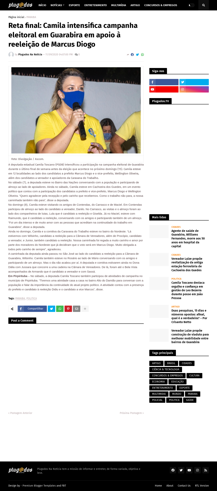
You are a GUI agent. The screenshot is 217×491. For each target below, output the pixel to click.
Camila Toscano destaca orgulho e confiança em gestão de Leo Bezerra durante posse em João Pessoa (188, 290)
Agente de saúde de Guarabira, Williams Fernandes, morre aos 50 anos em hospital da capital (188, 238)
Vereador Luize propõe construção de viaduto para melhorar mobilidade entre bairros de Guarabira (190, 336)
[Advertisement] (179, 39)
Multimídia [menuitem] (118, 5)
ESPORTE (184, 387)
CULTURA (194, 375)
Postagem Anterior (21, 413)
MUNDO (176, 394)
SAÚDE (190, 400)
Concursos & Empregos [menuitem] (160, 5)
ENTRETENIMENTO (162, 387)
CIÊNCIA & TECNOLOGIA (165, 369)
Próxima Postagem (131, 413)
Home (158, 485)
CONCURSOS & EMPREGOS (167, 375)
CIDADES (187, 363)
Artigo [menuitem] (135, 5)
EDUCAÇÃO (177, 381)
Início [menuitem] (42, 5)
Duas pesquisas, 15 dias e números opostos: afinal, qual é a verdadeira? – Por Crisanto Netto (189, 316)
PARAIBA (31, 17)
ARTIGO (156, 363)
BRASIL (171, 363)
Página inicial (16, 17)
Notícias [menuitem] (56, 5)
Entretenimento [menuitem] (95, 5)
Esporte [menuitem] (74, 5)
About (169, 485)
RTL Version (202, 485)
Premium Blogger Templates (39, 485)
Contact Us (184, 485)
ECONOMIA (158, 381)
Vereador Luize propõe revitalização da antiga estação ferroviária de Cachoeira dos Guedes (187, 264)
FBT (64, 485)
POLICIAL (157, 400)
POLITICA (31, 298)
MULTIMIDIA (159, 394)
